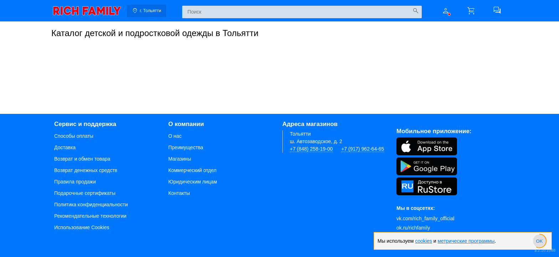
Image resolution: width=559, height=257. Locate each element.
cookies (423, 241)
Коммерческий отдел (192, 170)
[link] (87, 10)
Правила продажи (75, 182)
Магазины (179, 159)
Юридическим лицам (192, 182)
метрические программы (465, 241)
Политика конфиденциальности (91, 204)
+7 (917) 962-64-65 (362, 149)
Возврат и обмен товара (82, 159)
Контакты (179, 193)
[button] (445, 10)
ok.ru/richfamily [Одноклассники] (413, 228)
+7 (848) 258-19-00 (311, 149)
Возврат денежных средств (85, 170)
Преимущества (185, 147)
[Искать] (415, 11)
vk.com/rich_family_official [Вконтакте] (425, 218)
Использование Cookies (81, 227)
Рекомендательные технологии (90, 216)
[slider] (539, 241)
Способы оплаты (73, 136)
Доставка (65, 147)
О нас (174, 136)
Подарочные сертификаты (85, 193)
